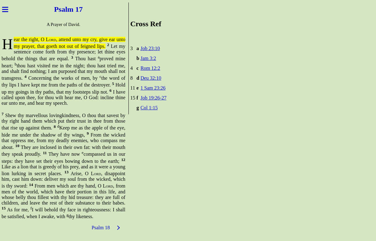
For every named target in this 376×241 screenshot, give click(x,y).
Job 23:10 (150, 48)
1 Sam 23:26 (153, 88)
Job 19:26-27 (153, 97)
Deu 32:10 (150, 78)
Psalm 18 (101, 227)
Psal (58, 9)
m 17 (76, 9)
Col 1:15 (149, 107)
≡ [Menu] (5, 9)
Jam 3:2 (148, 58)
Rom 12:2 (150, 68)
